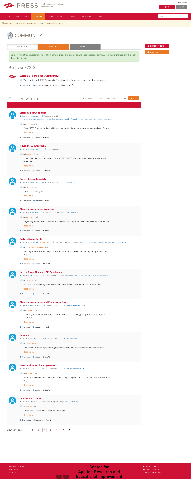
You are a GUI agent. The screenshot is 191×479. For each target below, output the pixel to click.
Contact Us (12, 473)
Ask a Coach (154, 52)
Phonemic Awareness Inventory (37, 209)
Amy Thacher (34, 212)
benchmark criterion (31, 398)
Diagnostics (96, 119)
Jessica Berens (35, 305)
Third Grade (56, 119)
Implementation (106, 119)
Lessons (24, 335)
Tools (26, 16)
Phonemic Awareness (72, 212)
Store (100, 16)
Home (8, 16)
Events (50, 16)
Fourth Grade (65, 119)
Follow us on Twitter (151, 470)
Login (181, 7)
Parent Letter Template (33, 178)
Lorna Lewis (34, 116)
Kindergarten (28, 119)
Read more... (29, 132)
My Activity (85, 47)
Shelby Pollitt (34, 275)
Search (134, 98)
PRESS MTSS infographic (33, 145)
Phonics (77, 275)
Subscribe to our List (151, 466)
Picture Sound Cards (31, 238)
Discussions (22, 47)
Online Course (87, 16)
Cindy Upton (34, 368)
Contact (73, 16)
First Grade (37, 119)
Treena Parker (35, 242)
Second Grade (46, 119)
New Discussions (156, 46)
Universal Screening (101, 275)
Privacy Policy (13, 470)
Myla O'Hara (34, 182)
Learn (17, 16)
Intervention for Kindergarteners (38, 365)
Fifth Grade (74, 119)
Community (38, 16)
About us (61, 16)
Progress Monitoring (85, 119)
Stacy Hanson (34, 338)
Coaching (53, 47)
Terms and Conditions (16, 466)
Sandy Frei (33, 402)
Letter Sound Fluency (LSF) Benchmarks (41, 272)
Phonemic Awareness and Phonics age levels (44, 302)
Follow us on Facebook (152, 473)
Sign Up (167, 7)
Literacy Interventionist (33, 112)
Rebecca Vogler (35, 149)
